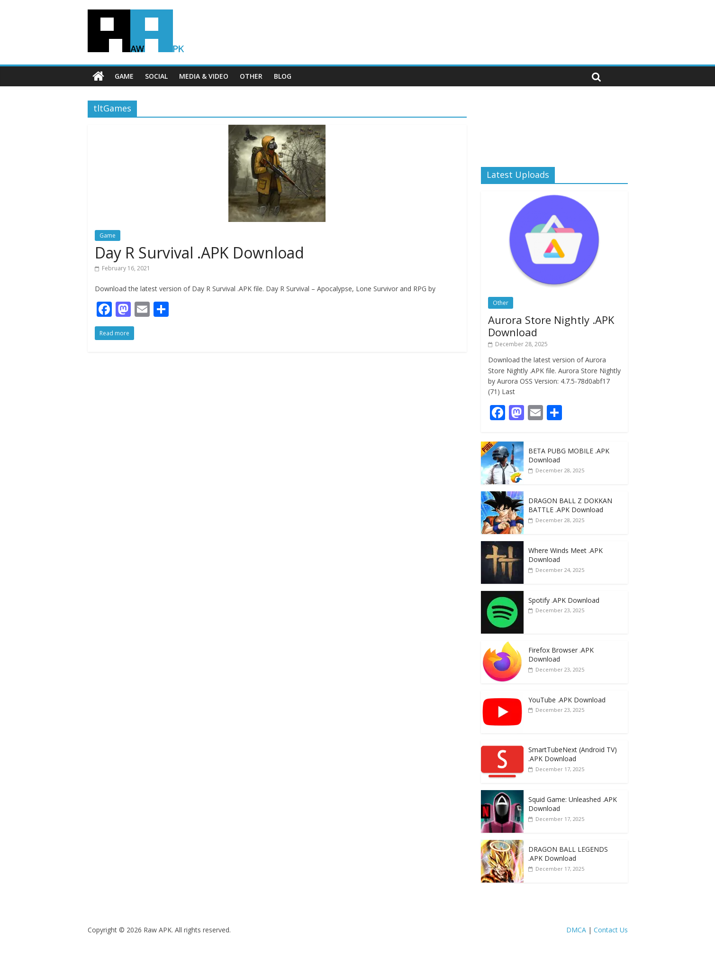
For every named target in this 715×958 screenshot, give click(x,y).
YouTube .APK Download (567, 699)
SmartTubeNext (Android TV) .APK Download (572, 754)
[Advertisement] (554, 125)
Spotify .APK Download (563, 600)
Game (124, 76)
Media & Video (203, 76)
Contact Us (611, 929)
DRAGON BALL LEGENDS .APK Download (568, 854)
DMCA (576, 929)
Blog (282, 76)
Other (251, 76)
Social (156, 76)
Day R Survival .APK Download (199, 252)
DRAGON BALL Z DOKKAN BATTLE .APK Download (570, 505)
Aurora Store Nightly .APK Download (551, 326)
